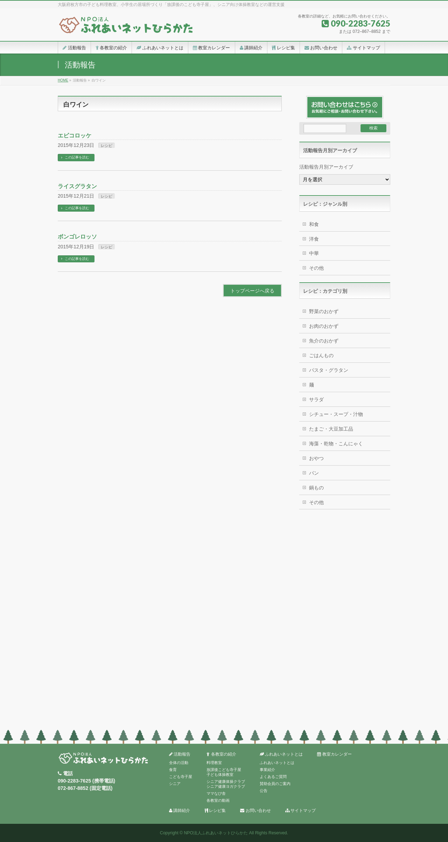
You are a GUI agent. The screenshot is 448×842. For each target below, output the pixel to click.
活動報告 (179, 754)
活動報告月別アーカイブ (326, 167)
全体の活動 (178, 762)
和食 (314, 224)
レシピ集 (215, 810)
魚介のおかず (323, 341)
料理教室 (214, 762)
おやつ (316, 458)
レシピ (106, 145)
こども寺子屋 (180, 776)
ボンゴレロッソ (77, 237)
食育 (173, 769)
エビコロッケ (74, 136)
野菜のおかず (323, 311)
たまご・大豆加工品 (331, 429)
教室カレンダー (334, 754)
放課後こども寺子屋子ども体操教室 (223, 772)
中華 (314, 253)
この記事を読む (77, 157)
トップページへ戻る (252, 290)
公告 (263, 790)
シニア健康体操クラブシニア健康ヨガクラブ (225, 783)
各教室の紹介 (221, 754)
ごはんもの (321, 355)
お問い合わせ (255, 810)
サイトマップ (300, 810)
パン (314, 473)
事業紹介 (267, 769)
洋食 (314, 239)
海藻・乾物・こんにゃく (336, 443)
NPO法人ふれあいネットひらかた (216, 832)
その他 (316, 268)
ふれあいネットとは (281, 754)
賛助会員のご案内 (275, 783)
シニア (175, 783)
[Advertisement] (344, 621)
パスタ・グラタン (328, 370)
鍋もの (316, 487)
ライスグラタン (77, 186)
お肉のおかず (323, 326)
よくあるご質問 (273, 776)
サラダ (316, 399)
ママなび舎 (216, 793)
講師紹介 (179, 810)
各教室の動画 (218, 800)
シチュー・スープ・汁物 (336, 414)
